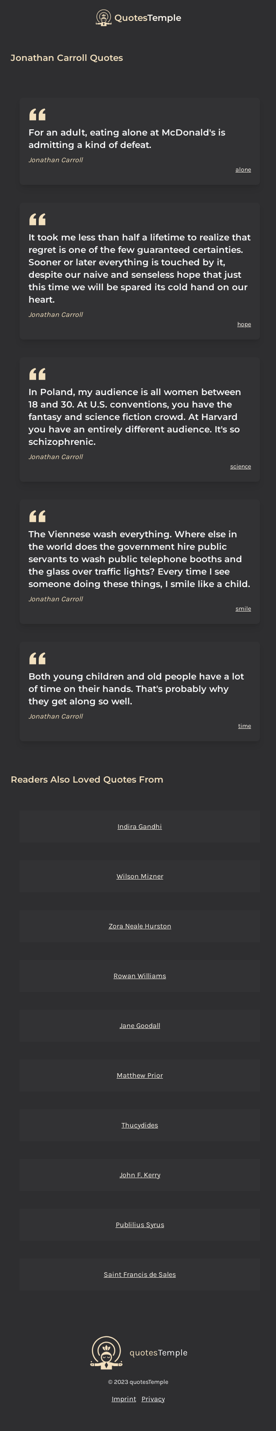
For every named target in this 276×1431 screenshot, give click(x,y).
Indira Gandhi (140, 826)
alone (243, 169)
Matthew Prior (140, 1075)
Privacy (153, 1399)
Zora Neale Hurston (140, 926)
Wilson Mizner (140, 876)
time (244, 726)
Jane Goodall (140, 1025)
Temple (147, 17)
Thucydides (140, 1125)
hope (244, 324)
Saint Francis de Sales (140, 1274)
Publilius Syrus (140, 1224)
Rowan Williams (140, 975)
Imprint (124, 1399)
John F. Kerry (140, 1175)
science (240, 466)
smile (243, 608)
